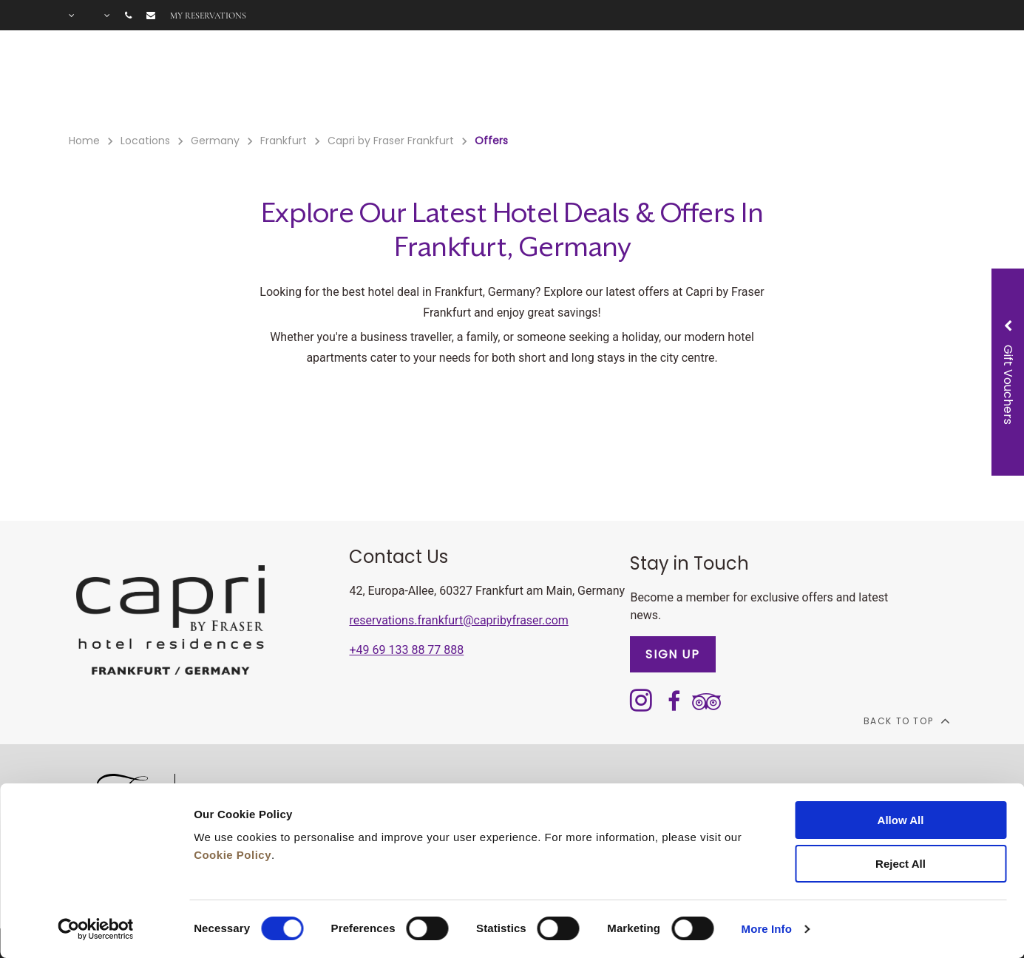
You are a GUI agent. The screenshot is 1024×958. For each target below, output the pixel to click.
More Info (767, 928)
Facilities (362, 82)
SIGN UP (672, 654)
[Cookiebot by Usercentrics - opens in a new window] (95, 929)
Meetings (620, 82)
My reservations (208, 15)
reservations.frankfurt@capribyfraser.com (458, 620)
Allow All (901, 820)
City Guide (871, 82)
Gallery (788, 82)
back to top (906, 720)
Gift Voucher (524, 82)
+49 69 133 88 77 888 (406, 650)
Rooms (286, 82)
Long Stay (708, 82)
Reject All (900, 863)
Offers (437, 82)
